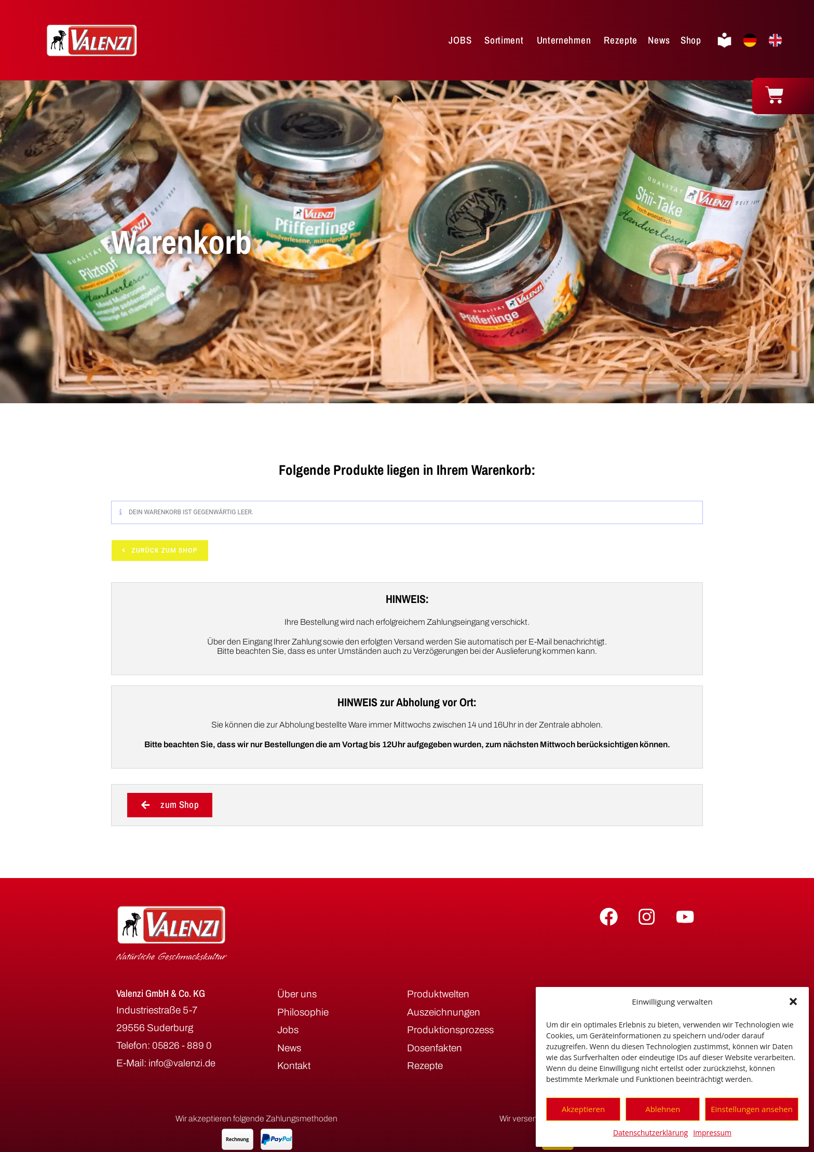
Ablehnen (662, 1109)
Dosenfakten (434, 1048)
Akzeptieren (583, 1109)
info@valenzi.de (183, 1063)
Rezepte (425, 1066)
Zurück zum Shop (163, 550)
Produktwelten (438, 994)
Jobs (288, 1030)
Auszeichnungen (443, 1012)
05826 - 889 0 (182, 1045)
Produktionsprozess (450, 1030)
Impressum (712, 1132)
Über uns (297, 994)
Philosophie (303, 1012)
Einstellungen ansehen (752, 1109)
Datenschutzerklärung (650, 1132)
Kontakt (293, 1066)
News (289, 1048)
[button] (793, 1001)
